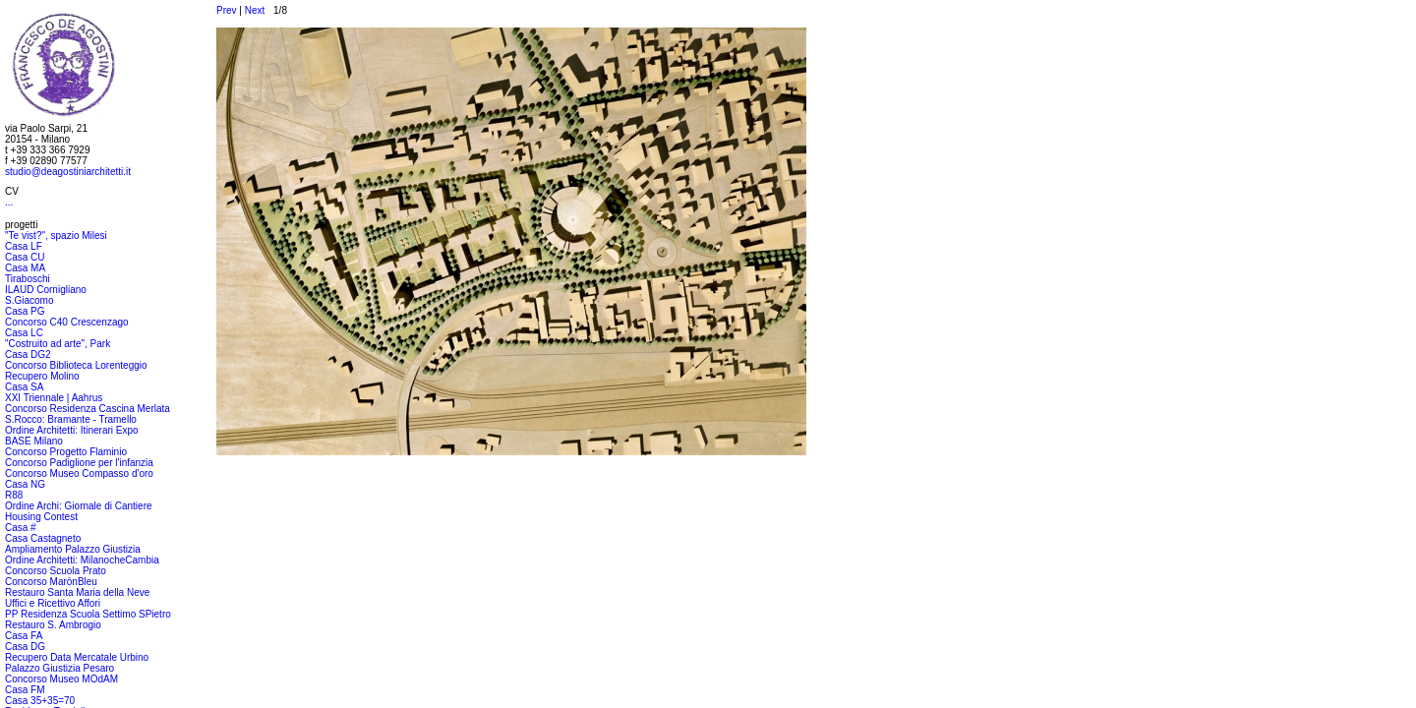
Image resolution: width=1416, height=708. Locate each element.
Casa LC (24, 332)
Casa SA (24, 387)
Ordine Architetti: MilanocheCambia (82, 560)
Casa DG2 (28, 354)
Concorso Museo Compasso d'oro (79, 473)
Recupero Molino (42, 376)
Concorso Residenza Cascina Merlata (87, 408)
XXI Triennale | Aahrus (53, 397)
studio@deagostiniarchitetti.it (68, 171)
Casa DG (25, 646)
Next (255, 10)
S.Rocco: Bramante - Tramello (71, 419)
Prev (226, 10)
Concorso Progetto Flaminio (66, 451)
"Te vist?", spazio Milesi (56, 235)
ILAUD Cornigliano (46, 289)
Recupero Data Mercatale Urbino (76, 657)
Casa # (20, 527)
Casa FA (23, 635)
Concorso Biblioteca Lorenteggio (76, 365)
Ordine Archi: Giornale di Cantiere (78, 506)
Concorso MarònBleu (51, 581)
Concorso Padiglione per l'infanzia (79, 462)
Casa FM (25, 689)
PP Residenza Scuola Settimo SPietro (88, 614)
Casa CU (25, 257)
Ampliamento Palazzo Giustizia (73, 549)
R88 (14, 495)
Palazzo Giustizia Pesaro (59, 668)
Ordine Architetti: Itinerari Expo (72, 430)
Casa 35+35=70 (40, 700)
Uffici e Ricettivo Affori (52, 603)
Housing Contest (41, 516)
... (9, 202)
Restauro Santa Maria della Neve (77, 592)
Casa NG (25, 484)
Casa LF (23, 246)
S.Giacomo (29, 300)
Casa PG (25, 311)
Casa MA (25, 268)
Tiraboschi (27, 278)
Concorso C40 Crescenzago (67, 322)
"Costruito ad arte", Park (57, 343)
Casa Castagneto (43, 538)
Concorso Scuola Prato (55, 570)
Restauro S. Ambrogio (53, 625)
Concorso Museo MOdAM (61, 679)
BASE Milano (34, 441)
